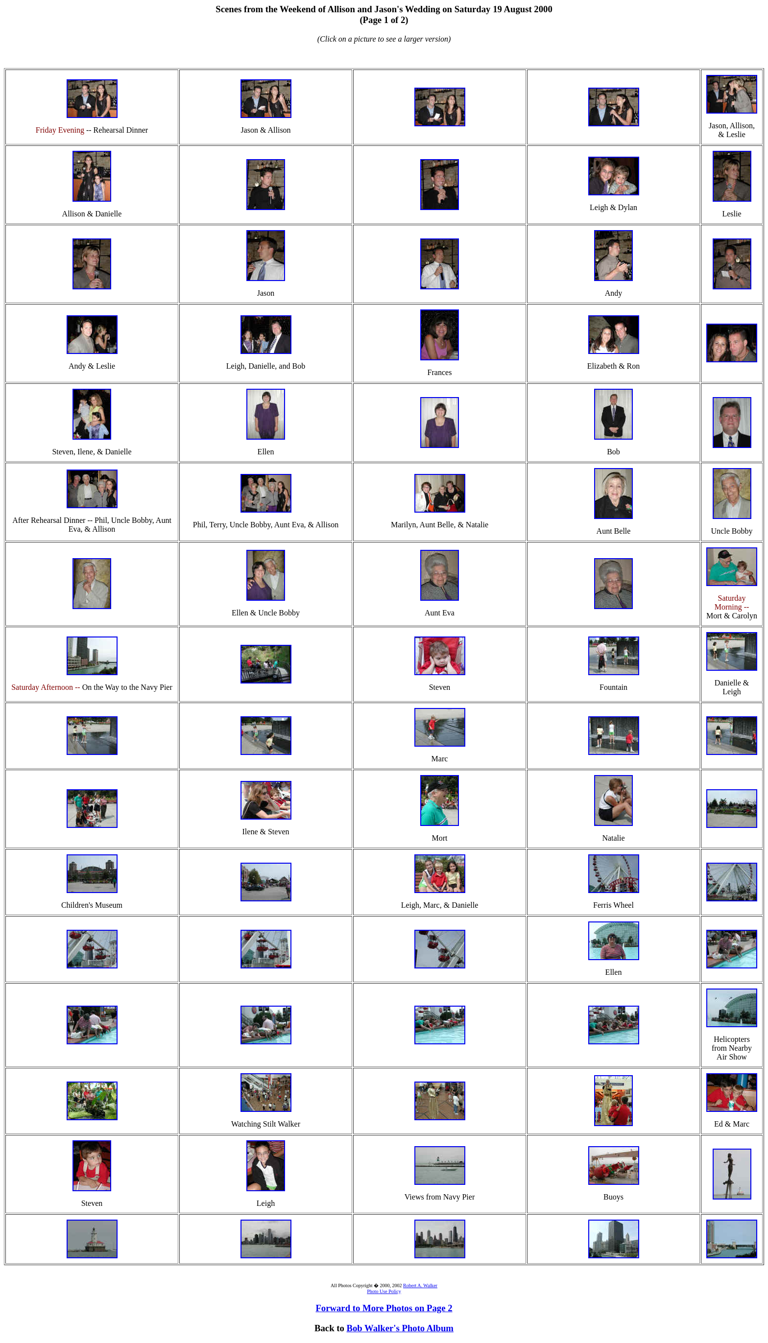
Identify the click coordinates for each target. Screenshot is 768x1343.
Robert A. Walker (420, 1285)
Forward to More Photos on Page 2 (383, 1308)
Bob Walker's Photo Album (400, 1328)
